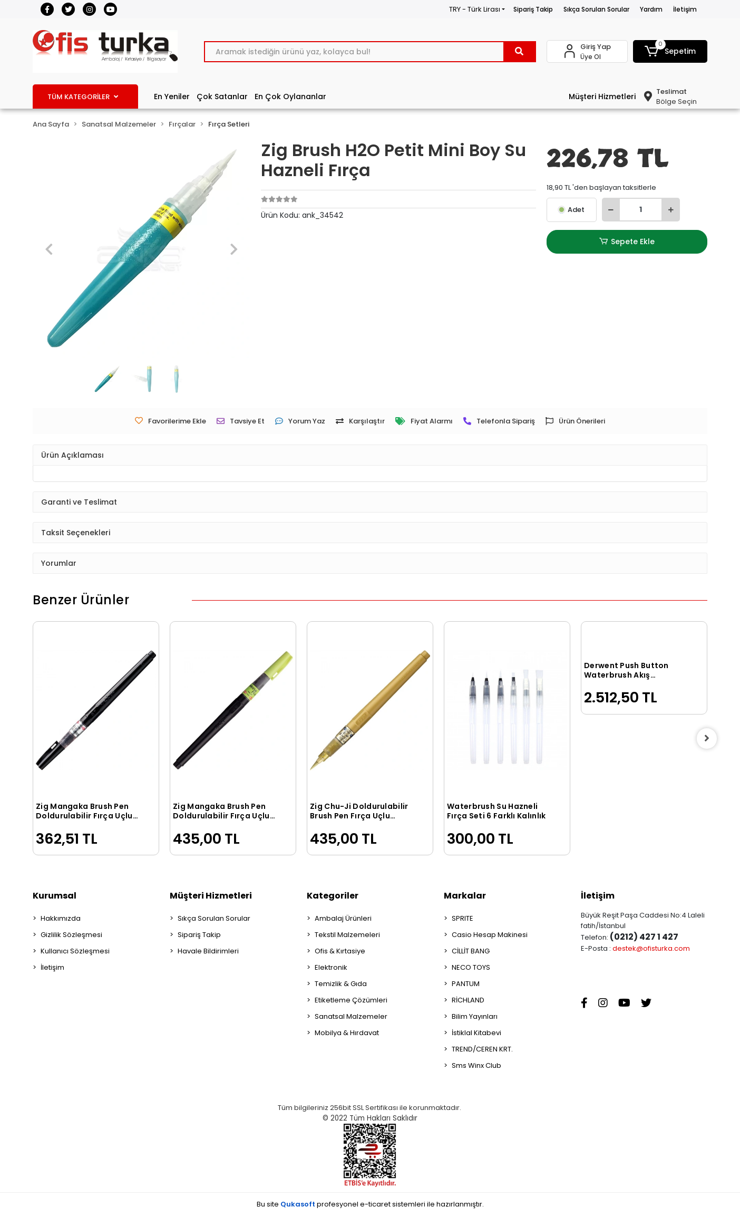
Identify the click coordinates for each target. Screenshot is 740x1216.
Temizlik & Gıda (341, 984)
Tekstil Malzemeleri (347, 935)
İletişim (685, 9)
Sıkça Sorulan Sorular (596, 9)
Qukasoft (297, 1204)
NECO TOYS (471, 967)
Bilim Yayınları (475, 1016)
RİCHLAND (468, 1000)
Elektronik (331, 967)
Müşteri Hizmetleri (602, 96)
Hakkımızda (61, 918)
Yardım (651, 9)
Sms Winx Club (476, 1065)
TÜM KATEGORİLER (82, 97)
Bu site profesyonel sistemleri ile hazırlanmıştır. (370, 1204)
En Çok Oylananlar (290, 96)
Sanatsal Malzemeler (351, 1016)
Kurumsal (54, 896)
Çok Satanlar (222, 96)
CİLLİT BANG (471, 951)
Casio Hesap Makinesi (490, 935)
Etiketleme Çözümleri (351, 1000)
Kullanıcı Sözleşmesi (75, 951)
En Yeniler (172, 96)
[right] (707, 738)
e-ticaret (375, 1204)
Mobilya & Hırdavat (347, 1033)
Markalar (465, 896)
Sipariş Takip (533, 9)
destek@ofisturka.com (651, 948)
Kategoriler (332, 896)
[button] (670, 51)
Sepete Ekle (626, 241)
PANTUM (466, 984)
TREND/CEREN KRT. (482, 1049)
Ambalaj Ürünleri (343, 918)
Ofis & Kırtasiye (340, 951)
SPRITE (462, 918)
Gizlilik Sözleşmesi (71, 935)
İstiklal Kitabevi (476, 1033)
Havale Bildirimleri (208, 951)
